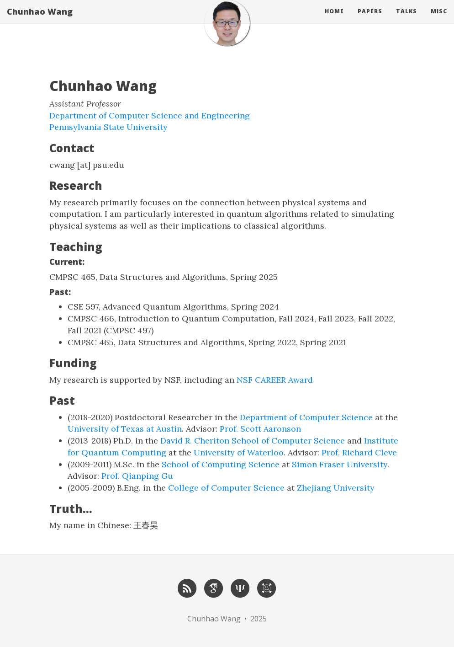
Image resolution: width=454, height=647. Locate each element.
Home (334, 20)
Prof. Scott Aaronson (260, 428)
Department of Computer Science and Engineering (149, 115)
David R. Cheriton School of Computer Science (252, 440)
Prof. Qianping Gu (137, 476)
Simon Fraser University (339, 464)
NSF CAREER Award (275, 379)
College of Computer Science (226, 487)
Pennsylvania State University (108, 127)
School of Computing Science (221, 464)
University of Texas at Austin (125, 428)
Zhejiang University (336, 487)
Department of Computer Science (306, 417)
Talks (406, 20)
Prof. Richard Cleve (359, 452)
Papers (370, 20)
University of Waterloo (239, 452)
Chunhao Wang (40, 20)
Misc (439, 20)
